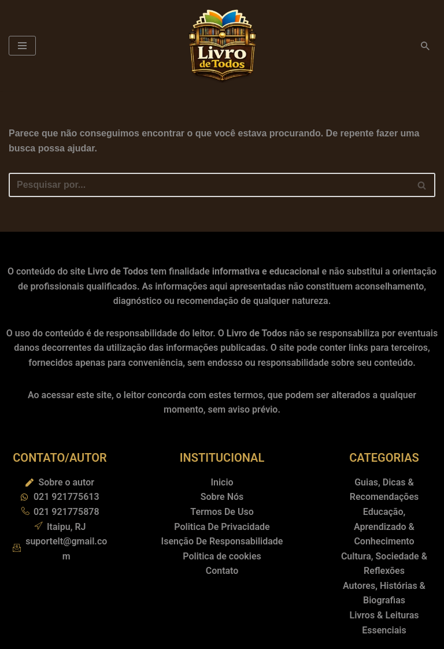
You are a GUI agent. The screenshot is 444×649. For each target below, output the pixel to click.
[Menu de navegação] (22, 45)
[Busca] (425, 46)
